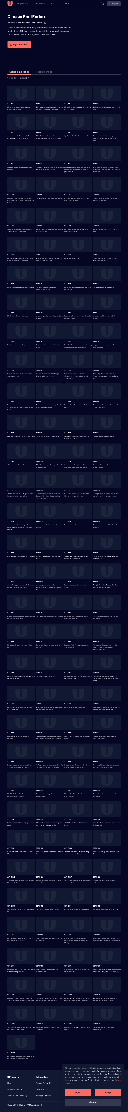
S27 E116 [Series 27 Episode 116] (96, 934)
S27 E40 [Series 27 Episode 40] (96, 370)
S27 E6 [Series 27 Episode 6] (39, 132)
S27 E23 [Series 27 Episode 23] (67, 254)
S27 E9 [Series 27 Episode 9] (10, 163)
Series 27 (24, 77)
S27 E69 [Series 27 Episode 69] (10, 612)
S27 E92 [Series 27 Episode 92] (96, 761)
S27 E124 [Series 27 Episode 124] (96, 995)
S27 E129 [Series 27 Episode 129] (11, 1052)
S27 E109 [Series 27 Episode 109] (11, 906)
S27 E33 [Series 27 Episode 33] (10, 341)
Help (9, 1083)
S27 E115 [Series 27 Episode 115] (68, 934)
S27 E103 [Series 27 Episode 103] (68, 848)
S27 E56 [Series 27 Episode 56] (96, 490)
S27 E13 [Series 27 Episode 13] (10, 194)
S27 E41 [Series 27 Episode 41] (10, 401)
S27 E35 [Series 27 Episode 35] (67, 341)
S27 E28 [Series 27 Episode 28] (96, 283)
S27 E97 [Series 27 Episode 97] (10, 819)
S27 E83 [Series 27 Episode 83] (67, 703)
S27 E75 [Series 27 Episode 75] (67, 641)
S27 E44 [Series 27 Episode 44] (96, 401)
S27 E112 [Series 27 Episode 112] (96, 906)
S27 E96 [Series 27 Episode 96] (96, 790)
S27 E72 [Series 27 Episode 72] (96, 612)
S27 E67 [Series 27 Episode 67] (67, 581)
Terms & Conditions (15, 1095)
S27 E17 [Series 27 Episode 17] (10, 226)
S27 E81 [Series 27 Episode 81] (10, 703)
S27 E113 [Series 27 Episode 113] (10, 934)
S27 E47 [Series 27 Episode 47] (67, 432)
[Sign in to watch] (19, 44)
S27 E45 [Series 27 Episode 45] (10, 432)
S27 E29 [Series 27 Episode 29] (10, 312)
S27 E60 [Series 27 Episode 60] (96, 521)
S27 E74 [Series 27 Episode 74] (39, 641)
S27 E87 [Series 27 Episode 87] (67, 732)
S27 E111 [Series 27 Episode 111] (67, 906)
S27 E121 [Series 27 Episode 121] (10, 995)
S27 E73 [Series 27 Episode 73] (10, 641)
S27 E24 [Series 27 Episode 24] (96, 254)
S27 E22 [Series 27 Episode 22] (39, 254)
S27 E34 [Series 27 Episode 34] (39, 341)
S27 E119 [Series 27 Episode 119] (68, 966)
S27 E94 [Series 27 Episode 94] (39, 790)
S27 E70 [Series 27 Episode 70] (39, 612)
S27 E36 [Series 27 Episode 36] (96, 341)
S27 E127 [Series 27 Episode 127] (68, 1023)
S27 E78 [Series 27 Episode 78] (39, 672)
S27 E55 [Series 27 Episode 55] (67, 490)
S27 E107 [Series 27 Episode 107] (68, 877)
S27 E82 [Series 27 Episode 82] (39, 703)
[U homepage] (10, 3)
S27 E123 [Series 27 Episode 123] (68, 995)
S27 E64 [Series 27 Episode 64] (96, 552)
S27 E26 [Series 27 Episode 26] (39, 283)
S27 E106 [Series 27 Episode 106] (39, 877)
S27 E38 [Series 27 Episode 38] (39, 370)
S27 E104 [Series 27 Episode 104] (96, 848)
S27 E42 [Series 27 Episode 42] (39, 401)
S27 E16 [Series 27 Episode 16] (96, 194)
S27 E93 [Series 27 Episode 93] (10, 790)
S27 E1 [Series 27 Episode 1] (10, 103)
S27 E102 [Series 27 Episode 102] (39, 848)
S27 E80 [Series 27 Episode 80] (96, 672)
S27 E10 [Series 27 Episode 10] (39, 163)
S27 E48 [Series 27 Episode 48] (96, 432)
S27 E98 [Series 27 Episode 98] (39, 819)
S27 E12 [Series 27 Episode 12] (96, 163)
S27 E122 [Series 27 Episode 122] (39, 995)
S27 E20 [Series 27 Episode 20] (96, 226)
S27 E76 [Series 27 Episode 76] (96, 641)
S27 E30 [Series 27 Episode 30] (39, 312)
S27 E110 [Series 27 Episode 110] (39, 906)
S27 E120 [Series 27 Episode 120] (96, 966)
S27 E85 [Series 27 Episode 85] (10, 732)
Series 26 (11, 77)
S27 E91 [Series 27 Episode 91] (67, 761)
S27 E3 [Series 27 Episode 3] (67, 103)
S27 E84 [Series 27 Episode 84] (96, 703)
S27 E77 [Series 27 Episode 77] (10, 672)
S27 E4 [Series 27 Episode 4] (95, 103)
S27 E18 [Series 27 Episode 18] (39, 226)
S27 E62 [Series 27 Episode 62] (39, 552)
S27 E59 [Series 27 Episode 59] (67, 521)
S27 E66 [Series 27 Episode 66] (39, 581)
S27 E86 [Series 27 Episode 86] (39, 732)
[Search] (102, 3)
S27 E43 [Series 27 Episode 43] (67, 401)
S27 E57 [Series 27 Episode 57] (10, 521)
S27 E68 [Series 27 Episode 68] (96, 581)
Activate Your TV (14, 1089)
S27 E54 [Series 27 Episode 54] (39, 490)
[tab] (44, 72)
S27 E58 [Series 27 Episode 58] (39, 521)
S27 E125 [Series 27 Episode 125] (11, 1023)
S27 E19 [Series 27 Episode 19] (67, 226)
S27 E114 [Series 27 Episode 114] (39, 934)
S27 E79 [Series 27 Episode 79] (67, 672)
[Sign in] (114, 3)
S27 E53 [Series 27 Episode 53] (10, 490)
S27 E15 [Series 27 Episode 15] (67, 194)
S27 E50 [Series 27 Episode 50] (39, 461)
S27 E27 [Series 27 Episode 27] (67, 283)
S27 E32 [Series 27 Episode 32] (96, 312)
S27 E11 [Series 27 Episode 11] (67, 163)
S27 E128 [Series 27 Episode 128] (96, 1023)
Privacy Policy (42, 1083)
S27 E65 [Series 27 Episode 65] (10, 581)
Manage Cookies (43, 1095)
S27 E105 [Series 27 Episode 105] (11, 877)
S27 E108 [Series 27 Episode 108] (96, 877)
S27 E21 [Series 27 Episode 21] (10, 254)
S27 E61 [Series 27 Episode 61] (10, 552)
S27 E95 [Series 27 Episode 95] (67, 790)
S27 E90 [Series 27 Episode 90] (39, 761)
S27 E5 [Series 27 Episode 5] (10, 132)
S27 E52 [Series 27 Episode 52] (96, 461)
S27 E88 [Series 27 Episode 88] (96, 732)
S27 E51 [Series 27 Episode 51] (67, 461)
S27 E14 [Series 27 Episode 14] (39, 194)
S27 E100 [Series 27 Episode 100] (96, 819)
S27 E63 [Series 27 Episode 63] (67, 552)
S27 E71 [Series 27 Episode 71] (67, 612)
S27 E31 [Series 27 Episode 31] (67, 312)
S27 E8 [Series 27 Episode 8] (95, 132)
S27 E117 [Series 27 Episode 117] (10, 966)
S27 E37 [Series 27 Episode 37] (10, 370)
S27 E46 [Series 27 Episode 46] (39, 432)
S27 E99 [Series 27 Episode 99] (67, 819)
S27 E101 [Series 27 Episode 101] (10, 848)
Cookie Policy (42, 1089)
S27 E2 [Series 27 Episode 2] (38, 103)
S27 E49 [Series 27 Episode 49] (10, 461)
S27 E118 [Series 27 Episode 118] (39, 966)
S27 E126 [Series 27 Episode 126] (39, 1023)
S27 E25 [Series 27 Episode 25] (10, 283)
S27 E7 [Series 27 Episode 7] (67, 132)
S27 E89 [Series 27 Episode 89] (10, 761)
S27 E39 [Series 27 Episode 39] (67, 370)
